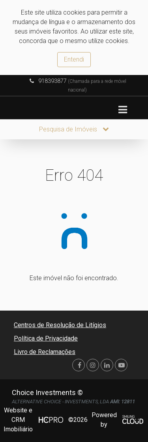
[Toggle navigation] (122, 110)
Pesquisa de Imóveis (74, 129)
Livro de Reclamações (44, 352)
